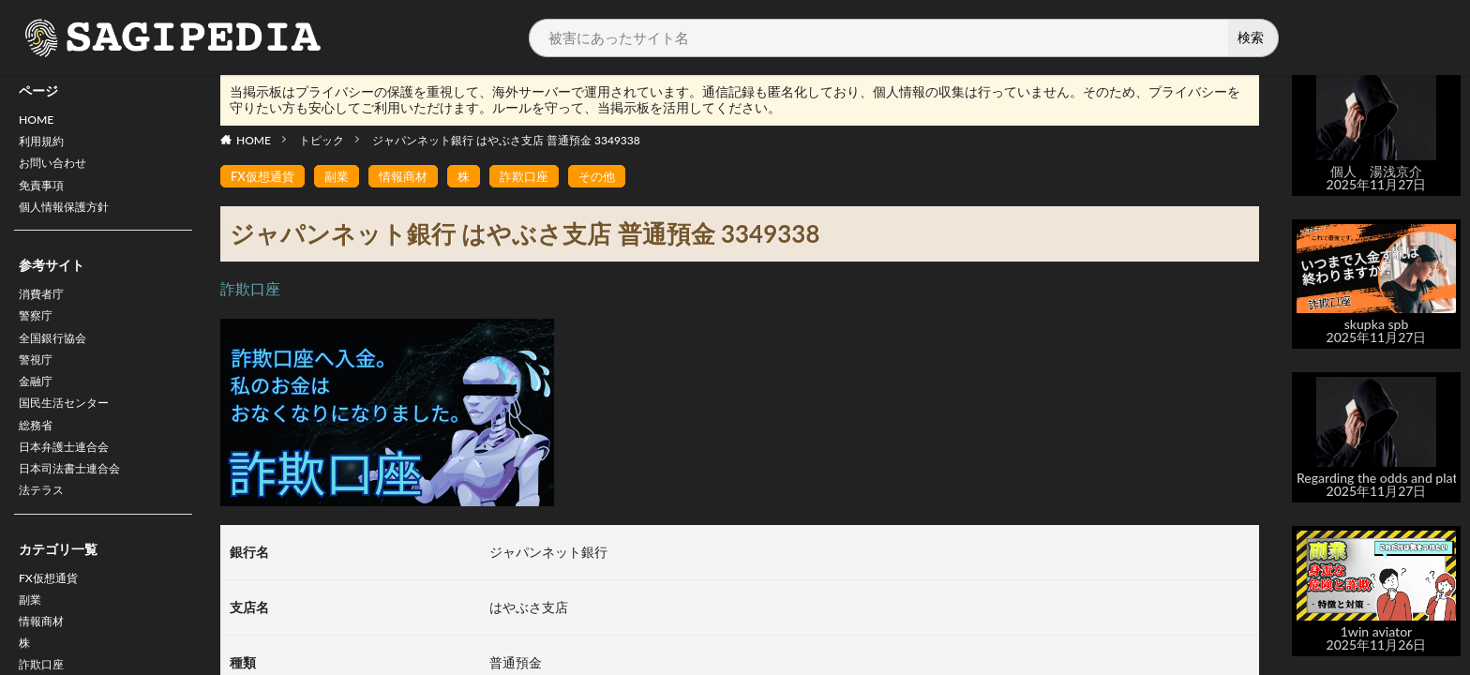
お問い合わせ (58, 170)
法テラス (45, 528)
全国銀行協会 (58, 358)
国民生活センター (71, 431)
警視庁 (38, 382)
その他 (613, 177)
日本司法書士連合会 (78, 504)
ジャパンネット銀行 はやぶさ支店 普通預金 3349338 (506, 140)
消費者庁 (45, 309)
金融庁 (38, 406)
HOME (39, 121)
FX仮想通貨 (53, 618)
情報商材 (411, 177)
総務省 (38, 455)
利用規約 (45, 146)
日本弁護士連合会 (71, 480)
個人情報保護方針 (71, 219)
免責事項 (45, 194)
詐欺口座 (537, 177)
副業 (32, 643)
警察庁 (38, 333)
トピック (321, 140)
